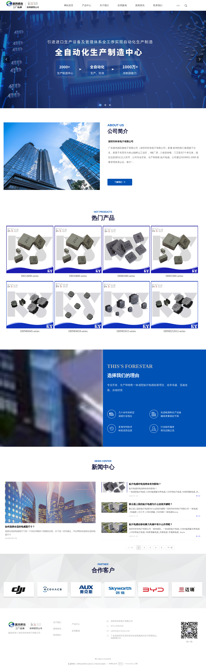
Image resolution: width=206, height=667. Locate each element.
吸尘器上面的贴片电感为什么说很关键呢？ (150, 504)
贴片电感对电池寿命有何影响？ (145, 484)
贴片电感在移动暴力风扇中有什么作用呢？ (150, 524)
